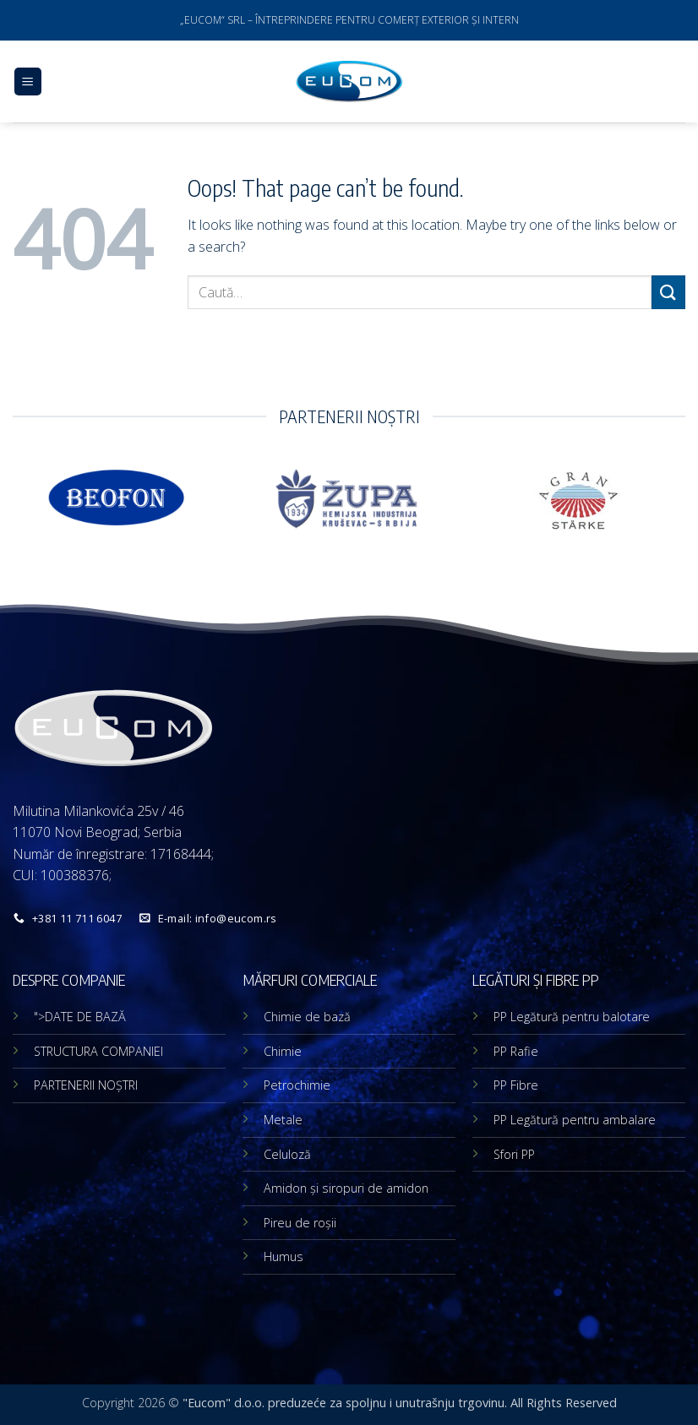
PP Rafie (516, 1051)
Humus (283, 1256)
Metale (283, 1120)
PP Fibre (516, 1085)
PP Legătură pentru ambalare (575, 1120)
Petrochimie (297, 1085)
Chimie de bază (307, 1017)
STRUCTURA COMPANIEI (98, 1051)
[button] (27, 81)
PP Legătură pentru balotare (572, 1017)
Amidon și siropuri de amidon (346, 1188)
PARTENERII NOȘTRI (86, 1085)
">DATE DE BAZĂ (80, 1017)
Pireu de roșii (300, 1223)
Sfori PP (514, 1154)
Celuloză (287, 1154)
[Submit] (668, 291)
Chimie (283, 1051)
